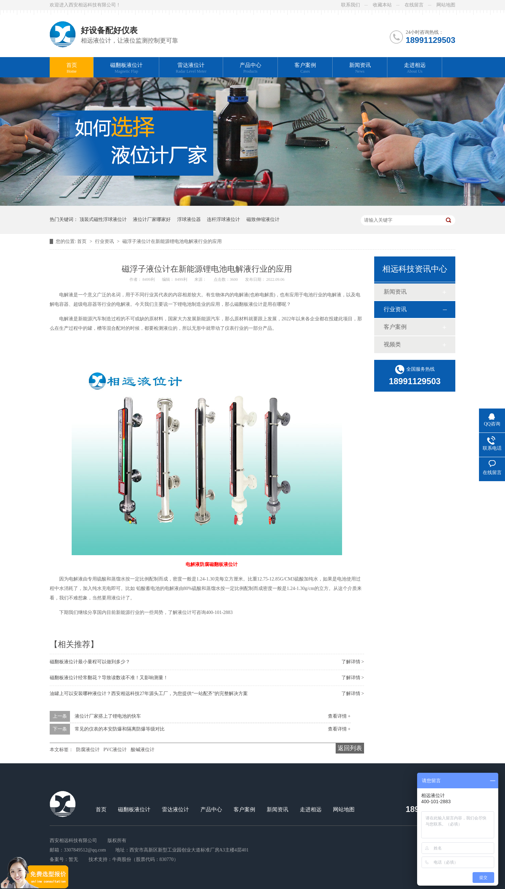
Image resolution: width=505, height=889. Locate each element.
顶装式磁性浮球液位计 (103, 219)
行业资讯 (105, 241)
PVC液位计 (115, 749)
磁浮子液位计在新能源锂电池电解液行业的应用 (172, 241)
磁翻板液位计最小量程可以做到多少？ (90, 661)
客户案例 (305, 68)
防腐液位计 (88, 749)
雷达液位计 (191, 68)
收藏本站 (382, 4)
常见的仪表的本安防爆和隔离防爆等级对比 (120, 729)
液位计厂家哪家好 (152, 219)
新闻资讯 (360, 68)
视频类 (392, 344)
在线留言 (414, 4)
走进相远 (415, 68)
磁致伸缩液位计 (263, 219)
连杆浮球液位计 (223, 219)
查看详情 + (339, 716)
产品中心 (250, 68)
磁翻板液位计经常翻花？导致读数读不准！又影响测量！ (109, 677)
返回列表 (350, 748)
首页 (71, 68)
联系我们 (350, 4)
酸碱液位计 (142, 749)
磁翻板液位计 (126, 68)
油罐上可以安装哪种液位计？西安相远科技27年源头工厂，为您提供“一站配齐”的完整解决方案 (149, 693)
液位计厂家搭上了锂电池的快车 (108, 716)
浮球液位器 (189, 219)
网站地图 (445, 4)
